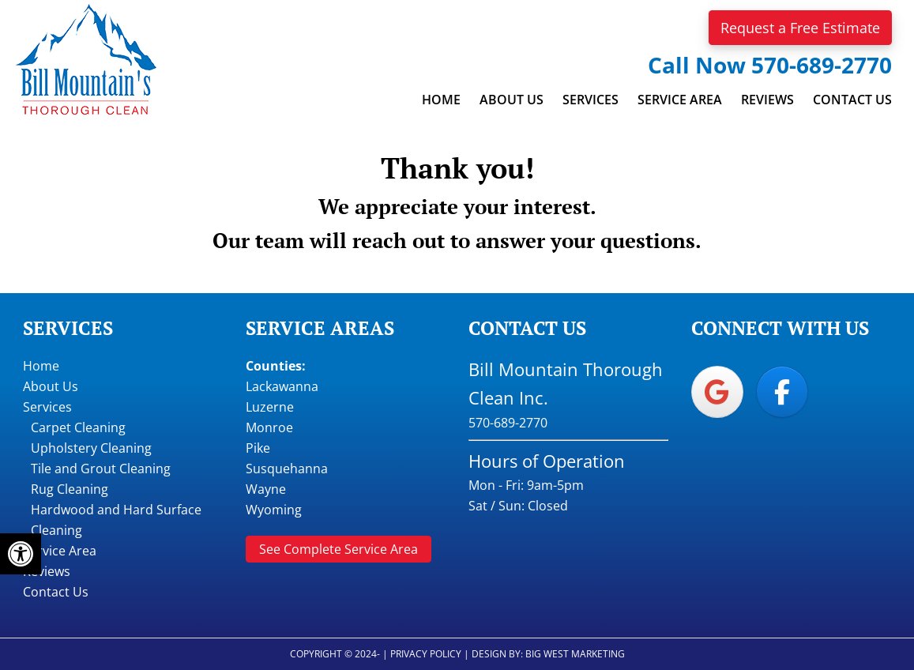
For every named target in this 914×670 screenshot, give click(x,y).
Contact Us (55, 591)
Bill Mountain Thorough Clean (85, 59)
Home (41, 366)
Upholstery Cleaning (91, 448)
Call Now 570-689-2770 (770, 65)
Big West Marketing (575, 654)
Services (47, 407)
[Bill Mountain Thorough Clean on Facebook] (782, 392)
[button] (20, 553)
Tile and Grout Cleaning (101, 468)
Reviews (46, 571)
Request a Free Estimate (800, 27)
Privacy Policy (425, 654)
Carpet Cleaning (78, 427)
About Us (50, 386)
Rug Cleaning (69, 489)
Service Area (59, 550)
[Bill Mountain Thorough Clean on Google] (717, 392)
